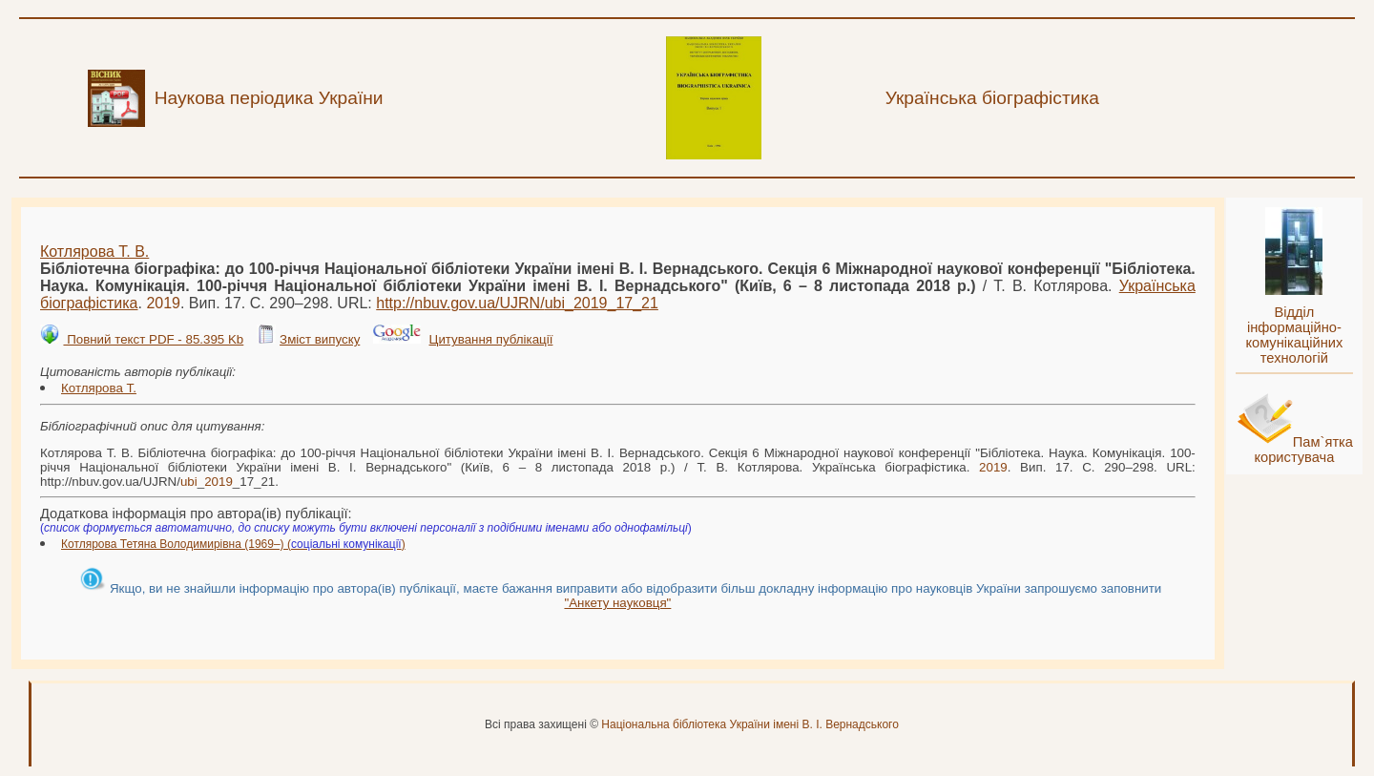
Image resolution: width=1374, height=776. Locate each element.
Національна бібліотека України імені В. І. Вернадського (750, 724)
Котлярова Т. (98, 388)
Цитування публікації (491, 339)
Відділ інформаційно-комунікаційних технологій (1294, 335)
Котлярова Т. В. (94, 251)
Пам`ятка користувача (1303, 449)
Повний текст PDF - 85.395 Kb (153, 339)
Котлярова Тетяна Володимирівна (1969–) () (233, 544)
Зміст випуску (320, 339)
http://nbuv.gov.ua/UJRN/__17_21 (517, 303)
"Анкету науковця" (617, 603)
